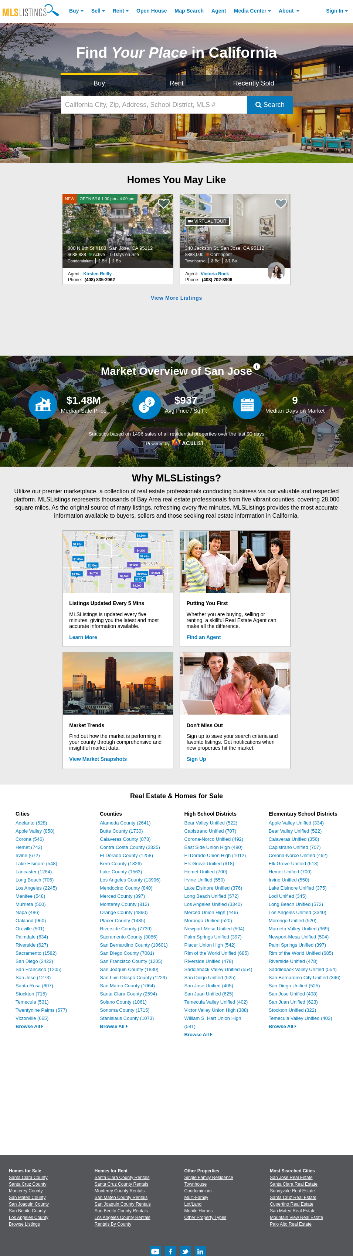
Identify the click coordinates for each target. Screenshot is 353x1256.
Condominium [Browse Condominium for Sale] (198, 1190)
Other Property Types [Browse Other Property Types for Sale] (205, 1217)
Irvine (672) (28, 855)
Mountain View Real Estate (296, 1217)
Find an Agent (204, 637)
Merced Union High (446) (211, 912)
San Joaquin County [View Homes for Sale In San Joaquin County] (29, 1204)
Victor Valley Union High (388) (216, 1010)
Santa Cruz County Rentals (121, 1184)
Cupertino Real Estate (291, 1204)
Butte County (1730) (121, 831)
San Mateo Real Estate (292, 1210)
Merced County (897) (122, 896)
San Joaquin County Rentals (123, 1204)
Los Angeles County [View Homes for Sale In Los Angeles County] (28, 1217)
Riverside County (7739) (126, 928)
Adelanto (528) (31, 823)
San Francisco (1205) (38, 969)
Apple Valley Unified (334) (296, 823)
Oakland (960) (31, 920)
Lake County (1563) (121, 871)
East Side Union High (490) (213, 847)
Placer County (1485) (122, 920)
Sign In (334, 11)
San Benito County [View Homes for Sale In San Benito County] (27, 1210)
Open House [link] (151, 11)
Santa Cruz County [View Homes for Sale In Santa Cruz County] (27, 1184)
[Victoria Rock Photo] (276, 268)
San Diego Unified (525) (210, 977)
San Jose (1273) (33, 977)
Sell (96, 11)
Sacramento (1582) (36, 953)
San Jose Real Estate (291, 1177)
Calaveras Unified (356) (294, 839)
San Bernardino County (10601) (134, 945)
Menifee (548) (30, 896)
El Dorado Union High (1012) (215, 855)
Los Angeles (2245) (36, 888)
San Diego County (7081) (127, 953)
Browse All (29, 1026)
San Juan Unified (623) (293, 1002)
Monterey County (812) (124, 904)
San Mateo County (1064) (127, 985)
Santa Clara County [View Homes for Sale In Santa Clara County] (28, 1177)
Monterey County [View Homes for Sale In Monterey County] (26, 1190)
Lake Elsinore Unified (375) (298, 888)
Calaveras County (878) (125, 839)
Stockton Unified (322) (292, 1010)
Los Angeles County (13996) (130, 880)
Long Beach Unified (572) (211, 896)
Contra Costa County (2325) (130, 847)
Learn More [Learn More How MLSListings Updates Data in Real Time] (83, 637)
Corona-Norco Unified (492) (214, 839)
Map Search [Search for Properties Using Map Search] (189, 11)
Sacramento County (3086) (128, 937)
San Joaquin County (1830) (129, 969)
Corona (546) (30, 839)
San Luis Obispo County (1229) (133, 977)
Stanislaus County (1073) (127, 1018)
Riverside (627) (32, 945)
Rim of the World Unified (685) (216, 953)
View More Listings (176, 298)
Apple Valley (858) (35, 831)
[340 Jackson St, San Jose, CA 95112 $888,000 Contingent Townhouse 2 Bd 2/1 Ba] (235, 231)
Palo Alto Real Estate (291, 1224)
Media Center (250, 11)
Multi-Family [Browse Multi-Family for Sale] (196, 1197)
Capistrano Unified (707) (210, 831)
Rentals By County (113, 1224)
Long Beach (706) (35, 880)
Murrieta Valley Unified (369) (299, 928)
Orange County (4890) (123, 912)
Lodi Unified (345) (288, 896)
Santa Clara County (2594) (128, 994)
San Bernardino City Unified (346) (304, 977)
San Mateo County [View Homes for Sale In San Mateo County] (27, 1197)
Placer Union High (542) (210, 945)
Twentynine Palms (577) (41, 1010)
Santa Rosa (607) (34, 985)
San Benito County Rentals (121, 1210)
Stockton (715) (31, 994)
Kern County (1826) (121, 863)
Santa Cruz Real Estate (293, 1197)
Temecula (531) (32, 1002)
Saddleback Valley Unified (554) (218, 969)
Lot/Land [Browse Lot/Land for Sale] (193, 1204)
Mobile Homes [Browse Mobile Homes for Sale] (198, 1210)
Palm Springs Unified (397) (213, 937)
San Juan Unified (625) (209, 994)
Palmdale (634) (32, 937)
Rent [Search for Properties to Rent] (176, 83)
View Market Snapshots (98, 759)
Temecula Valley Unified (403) (300, 1018)
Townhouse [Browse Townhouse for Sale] (195, 1184)
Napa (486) (28, 912)
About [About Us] (287, 11)
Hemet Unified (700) (205, 871)
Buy (74, 11)
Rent (118, 11)
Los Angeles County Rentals (122, 1217)
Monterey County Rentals (120, 1190)
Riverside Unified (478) (208, 961)
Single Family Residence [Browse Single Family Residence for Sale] (208, 1177)
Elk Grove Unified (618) (209, 863)
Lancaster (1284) (34, 871)
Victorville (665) (32, 1018)
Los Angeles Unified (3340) (213, 904)
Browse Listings (24, 1224)
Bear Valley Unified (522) (211, 823)
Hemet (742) (29, 847)
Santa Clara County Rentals (122, 1177)
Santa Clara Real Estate (294, 1184)
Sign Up (196, 759)
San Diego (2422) (34, 961)
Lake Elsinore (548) (36, 863)
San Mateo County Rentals (121, 1197)
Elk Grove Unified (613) (294, 863)
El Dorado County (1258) (126, 855)
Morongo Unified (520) (208, 920)
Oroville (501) (30, 928)
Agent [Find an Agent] (218, 11)
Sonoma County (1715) (124, 1010)
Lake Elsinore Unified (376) (213, 888)
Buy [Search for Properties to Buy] (99, 83)
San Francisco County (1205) (131, 961)
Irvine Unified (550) (204, 880)
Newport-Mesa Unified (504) (214, 928)
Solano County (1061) (123, 1002)
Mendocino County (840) (126, 888)
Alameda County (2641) (125, 823)
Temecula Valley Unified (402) (216, 1002)
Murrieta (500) (31, 904)
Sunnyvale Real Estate (292, 1190)
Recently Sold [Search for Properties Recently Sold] (253, 83)
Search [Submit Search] (270, 104)
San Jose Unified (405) (208, 985)
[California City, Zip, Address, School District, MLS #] (154, 105)
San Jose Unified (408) (293, 994)
